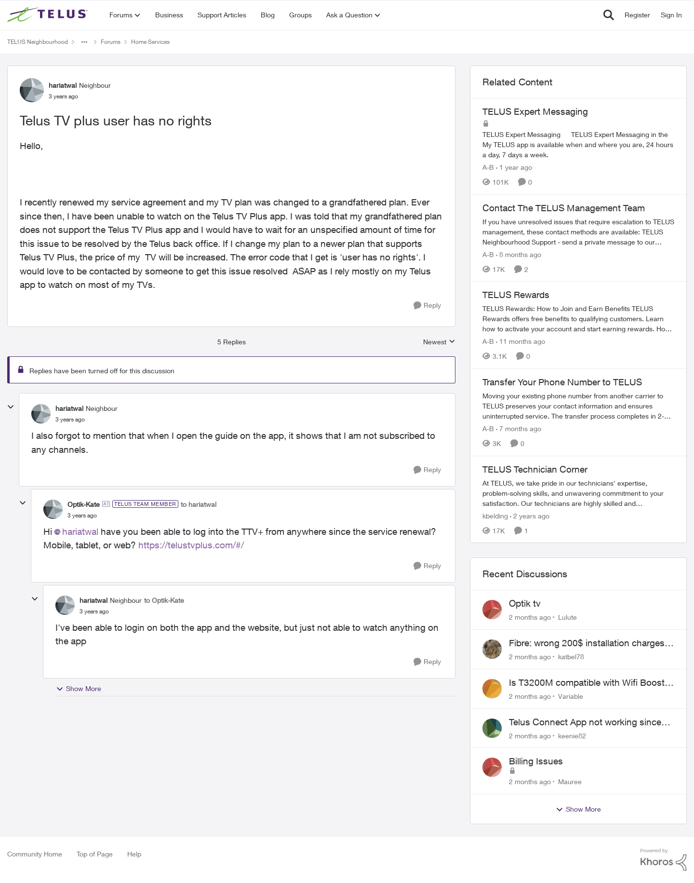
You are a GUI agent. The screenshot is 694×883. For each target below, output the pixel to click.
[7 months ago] (518, 428)
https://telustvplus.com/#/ (191, 545)
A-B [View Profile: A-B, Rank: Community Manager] (488, 167)
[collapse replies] (10, 407)
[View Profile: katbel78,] (492, 649)
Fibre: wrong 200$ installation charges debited (587, 643)
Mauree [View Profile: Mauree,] (570, 781)
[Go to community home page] (48, 15)
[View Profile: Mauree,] (492, 767)
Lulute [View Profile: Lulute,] (567, 617)
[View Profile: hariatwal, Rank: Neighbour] (32, 90)
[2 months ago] (530, 617)
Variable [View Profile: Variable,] (570, 696)
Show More (78, 688)
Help (134, 854)
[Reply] (427, 305)
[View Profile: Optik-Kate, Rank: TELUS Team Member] (53, 509)
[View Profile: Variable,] (492, 688)
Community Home (34, 854)
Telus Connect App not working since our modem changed (585, 722)
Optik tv (525, 603)
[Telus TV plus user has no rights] (70, 419)
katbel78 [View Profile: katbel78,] (571, 656)
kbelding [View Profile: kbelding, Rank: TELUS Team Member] (495, 515)
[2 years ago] (529, 515)
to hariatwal (198, 504)
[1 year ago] (514, 167)
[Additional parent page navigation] (84, 42)
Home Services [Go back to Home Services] (150, 41)
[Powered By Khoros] (664, 860)
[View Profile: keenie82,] (492, 728)
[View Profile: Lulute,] (492, 609)
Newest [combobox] (439, 342)
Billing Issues (536, 761)
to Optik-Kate (164, 600)
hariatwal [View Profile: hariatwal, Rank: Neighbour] (63, 85)
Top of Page (95, 854)
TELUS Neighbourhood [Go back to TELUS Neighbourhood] (37, 41)
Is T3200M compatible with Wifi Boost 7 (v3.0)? (590, 683)
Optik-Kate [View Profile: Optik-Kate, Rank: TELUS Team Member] (83, 504)
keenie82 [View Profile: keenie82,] (572, 735)
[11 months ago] (520, 341)
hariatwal (80, 531)
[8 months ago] (518, 254)
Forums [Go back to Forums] (110, 41)
